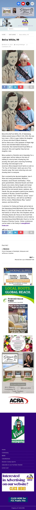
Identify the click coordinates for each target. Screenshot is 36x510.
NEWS (3, 455)
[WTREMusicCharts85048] (18, 350)
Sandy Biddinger (20, 44)
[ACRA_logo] (18, 403)
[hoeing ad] (18, 284)
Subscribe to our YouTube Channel (12, 465)
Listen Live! (5, 468)
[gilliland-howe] (18, 392)
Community (5, 452)
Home (3, 449)
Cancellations (6, 458)
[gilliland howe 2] (18, 15)
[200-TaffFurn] (18, 332)
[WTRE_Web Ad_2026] (18, 303)
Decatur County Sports (9, 461)
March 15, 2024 (8, 44)
